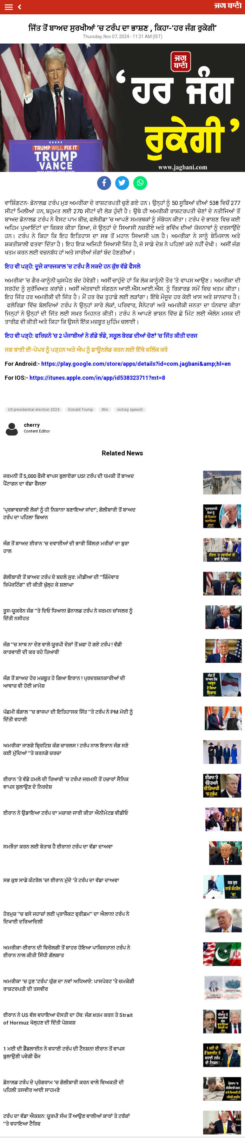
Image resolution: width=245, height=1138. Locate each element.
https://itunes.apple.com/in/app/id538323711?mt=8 (97, 377)
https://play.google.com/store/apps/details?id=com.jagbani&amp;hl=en (136, 363)
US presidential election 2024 (33, 409)
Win (105, 409)
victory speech (130, 409)
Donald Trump (80, 409)
